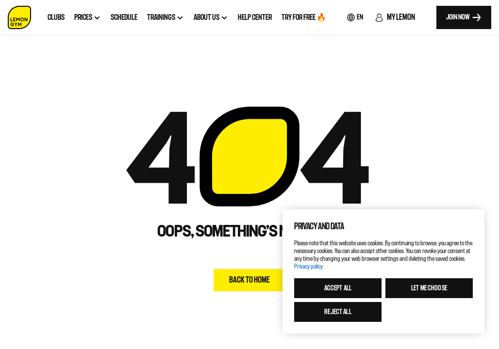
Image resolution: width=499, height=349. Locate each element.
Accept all (337, 288)
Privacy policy (308, 266)
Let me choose (429, 288)
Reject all (337, 312)
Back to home (249, 280)
